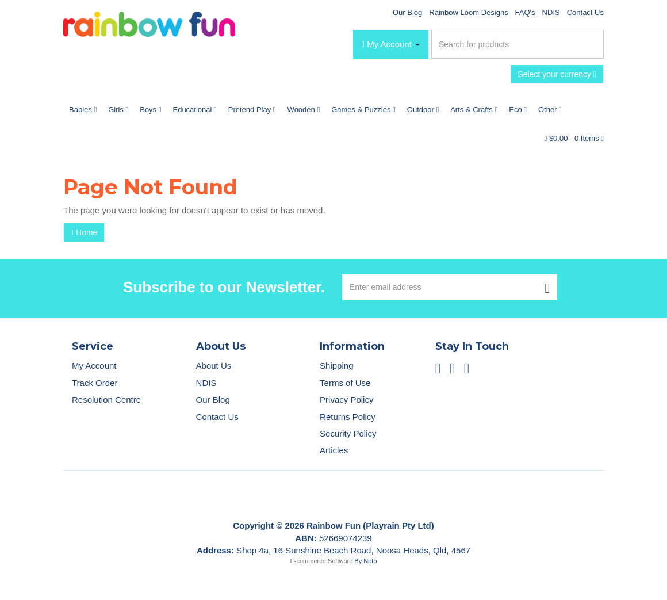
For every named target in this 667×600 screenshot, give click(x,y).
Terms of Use (345, 383)
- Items (574, 138)
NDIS (551, 12)
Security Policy (348, 433)
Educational (194, 109)
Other (550, 109)
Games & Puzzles (363, 109)
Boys (150, 109)
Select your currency (557, 74)
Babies (83, 109)
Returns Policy (347, 417)
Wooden (304, 109)
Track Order (94, 383)
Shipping (336, 365)
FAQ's (525, 12)
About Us (214, 365)
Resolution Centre (106, 399)
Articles (334, 450)
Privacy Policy (346, 399)
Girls (118, 109)
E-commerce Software (321, 560)
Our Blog (407, 12)
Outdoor (423, 109)
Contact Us (585, 12)
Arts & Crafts (473, 109)
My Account (94, 365)
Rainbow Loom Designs (468, 12)
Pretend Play (252, 109)
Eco (518, 109)
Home (84, 232)
